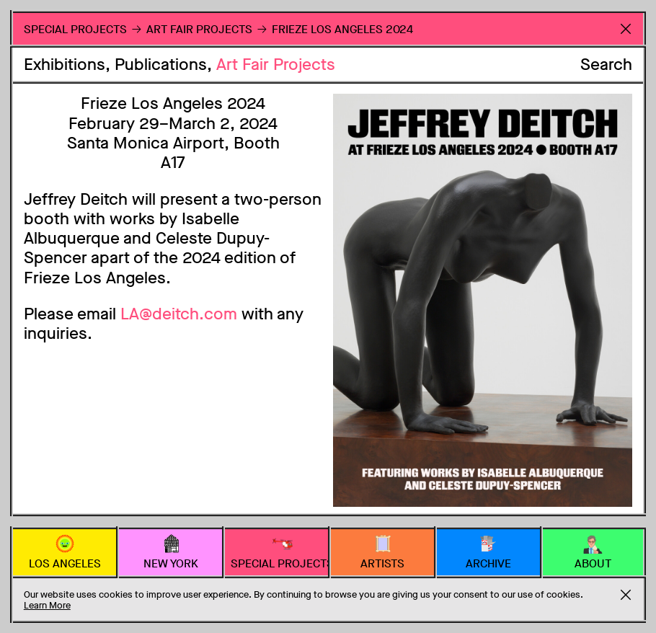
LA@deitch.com (178, 314)
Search (606, 64)
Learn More (47, 605)
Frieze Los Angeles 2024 (342, 29)
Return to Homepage (625, 28)
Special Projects (75, 29)
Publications (161, 64)
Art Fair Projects (275, 64)
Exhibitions (64, 64)
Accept (625, 594)
